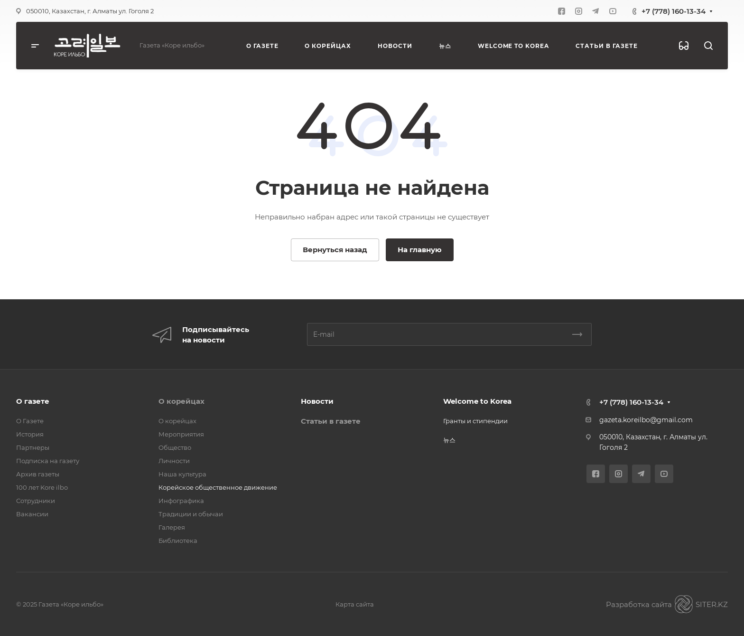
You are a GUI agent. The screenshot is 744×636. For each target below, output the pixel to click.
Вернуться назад (335, 249)
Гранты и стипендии (475, 421)
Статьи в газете (331, 421)
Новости (317, 401)
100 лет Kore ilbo (42, 487)
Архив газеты (37, 474)
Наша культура (182, 474)
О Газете (30, 421)
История (30, 434)
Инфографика (181, 500)
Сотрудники (35, 500)
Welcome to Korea (477, 401)
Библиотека (177, 540)
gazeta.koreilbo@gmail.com (646, 420)
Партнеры (32, 447)
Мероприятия (181, 434)
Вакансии (32, 514)
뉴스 (449, 440)
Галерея (171, 527)
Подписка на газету (47, 461)
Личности (174, 461)
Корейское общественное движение (217, 487)
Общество (174, 447)
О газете (32, 401)
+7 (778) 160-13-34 (674, 11)
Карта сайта (354, 604)
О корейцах (181, 401)
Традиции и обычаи (190, 514)
